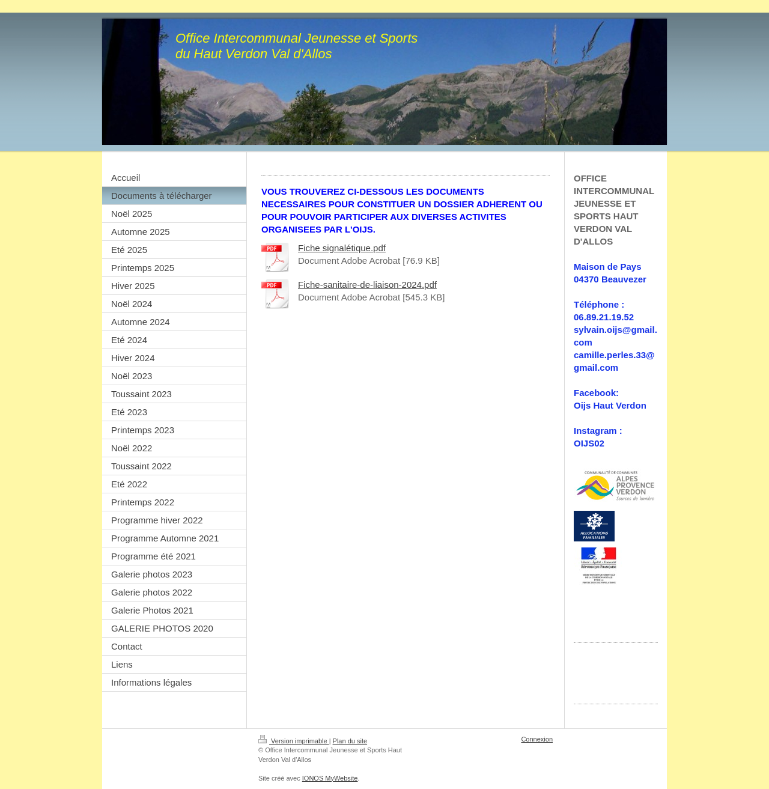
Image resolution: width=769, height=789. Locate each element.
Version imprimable (293, 741)
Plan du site (350, 741)
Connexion (537, 739)
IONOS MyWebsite (330, 778)
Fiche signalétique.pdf (342, 248)
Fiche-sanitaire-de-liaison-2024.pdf (367, 284)
